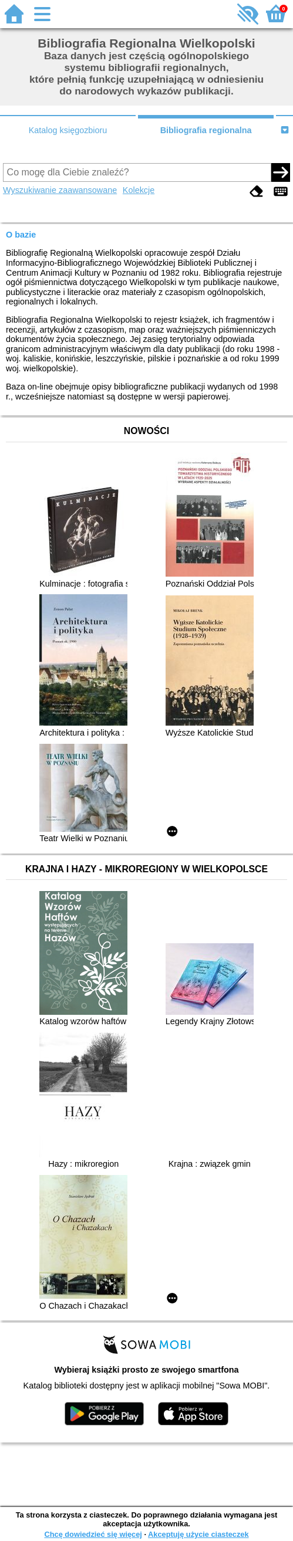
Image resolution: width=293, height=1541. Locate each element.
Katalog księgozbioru (68, 130)
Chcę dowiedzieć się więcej (93, 1534)
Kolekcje (138, 190)
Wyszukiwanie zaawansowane (60, 190)
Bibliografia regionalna (206, 130)
